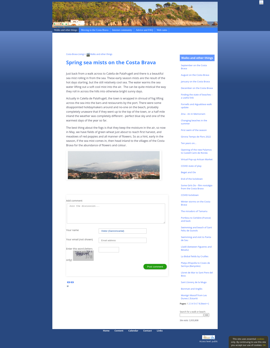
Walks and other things (65, 30)
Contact (147, 330)
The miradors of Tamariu (194, 211)
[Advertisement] (128, 43)
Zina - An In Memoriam (193, 113)
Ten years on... (188, 143)
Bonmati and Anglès (191, 288)
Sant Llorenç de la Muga (194, 282)
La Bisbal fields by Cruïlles (194, 256)
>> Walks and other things (98, 54)
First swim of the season (194, 130)
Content (119, 330)
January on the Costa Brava (195, 81)
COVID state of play (191, 165)
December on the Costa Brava (197, 88)
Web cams (162, 30)
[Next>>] (205, 303)
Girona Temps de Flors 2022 (196, 136)
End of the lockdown (192, 178)
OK (264, 345)
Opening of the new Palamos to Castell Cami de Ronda (196, 151)
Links (160, 330)
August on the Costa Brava (195, 74)
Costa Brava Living (75, 54)
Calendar (133, 330)
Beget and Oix (188, 172)
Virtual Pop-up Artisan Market (197, 159)
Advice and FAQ (144, 30)
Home (106, 330)
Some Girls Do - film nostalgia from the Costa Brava (196, 187)
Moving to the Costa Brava (94, 30)
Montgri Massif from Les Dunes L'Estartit (194, 297)
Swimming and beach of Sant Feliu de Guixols (196, 229)
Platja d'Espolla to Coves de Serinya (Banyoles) (195, 264)
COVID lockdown (190, 195)
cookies (260, 338)
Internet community (122, 30)
